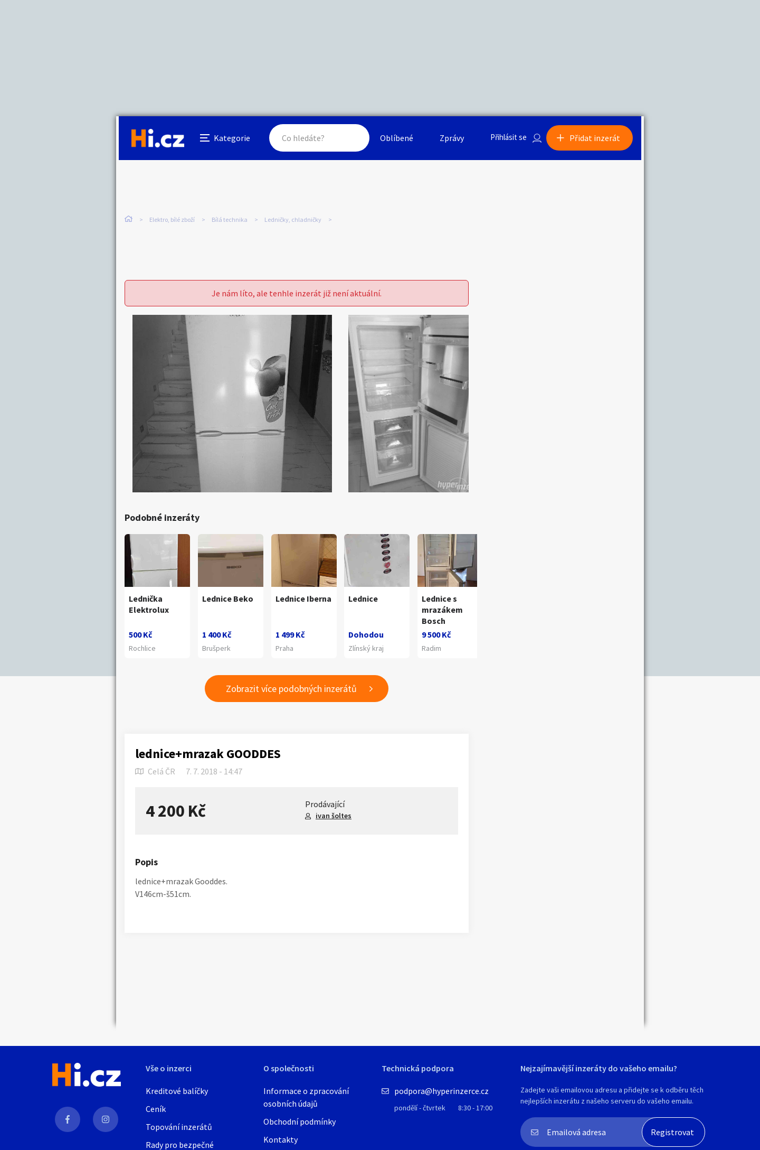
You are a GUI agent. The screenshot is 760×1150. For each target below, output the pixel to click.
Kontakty (280, 1139)
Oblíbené (387, 139)
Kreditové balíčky (177, 1091)
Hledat (342, 139)
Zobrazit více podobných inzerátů (291, 690)
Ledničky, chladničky (292, 222)
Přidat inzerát (597, 139)
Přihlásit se (501, 139)
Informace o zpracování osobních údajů (306, 1097)
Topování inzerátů (179, 1126)
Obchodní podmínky (299, 1121)
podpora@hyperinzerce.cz (441, 1091)
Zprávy (443, 139)
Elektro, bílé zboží (172, 222)
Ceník (156, 1109)
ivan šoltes (334, 816)
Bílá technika (230, 222)
